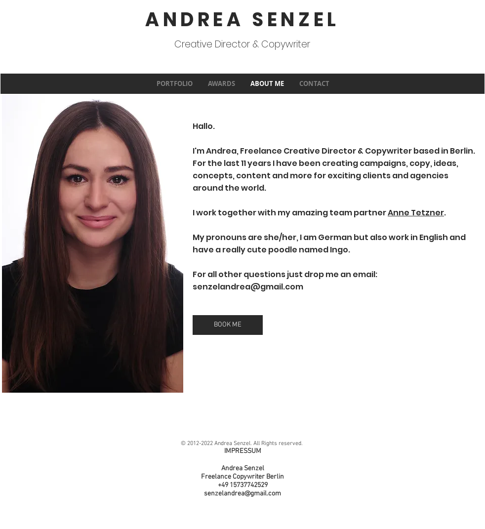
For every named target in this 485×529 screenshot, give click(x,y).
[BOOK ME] (228, 325)
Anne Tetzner (416, 212)
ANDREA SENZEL (242, 19)
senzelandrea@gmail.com (248, 286)
